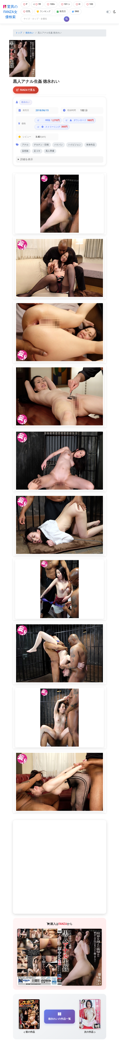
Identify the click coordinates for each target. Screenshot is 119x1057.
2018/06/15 (42, 110)
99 (37, 4)
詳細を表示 (26, 159)
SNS (75, 11)
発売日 (61, 11)
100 (89, 4)
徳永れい (30, 32)
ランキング (44, 11)
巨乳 (26, 11)
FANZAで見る (25, 89)
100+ (51, 4)
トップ (19, 32)
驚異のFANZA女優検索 (10, 12)
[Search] (42, 19)
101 (65, 4)
